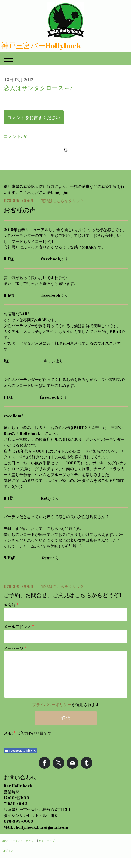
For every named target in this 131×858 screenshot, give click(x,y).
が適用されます (65, 704)
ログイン (7, 850)
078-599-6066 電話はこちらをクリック (44, 200)
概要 (5, 841)
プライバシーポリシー (51, 704)
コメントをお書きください (33, 117)
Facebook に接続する (20, 751)
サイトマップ (47, 841)
